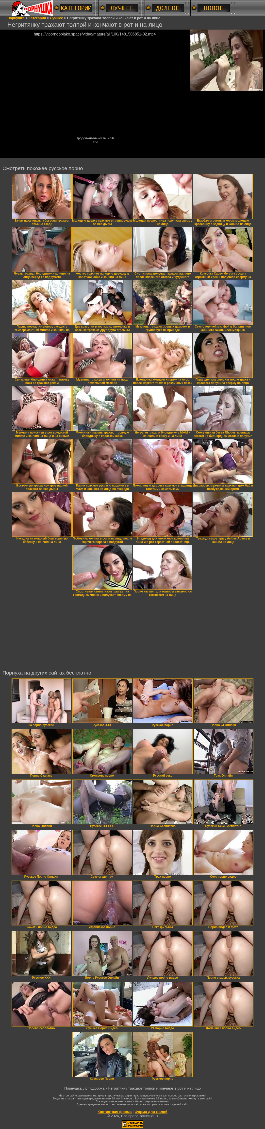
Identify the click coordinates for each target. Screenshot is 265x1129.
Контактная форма (115, 1112)
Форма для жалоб (151, 1112)
